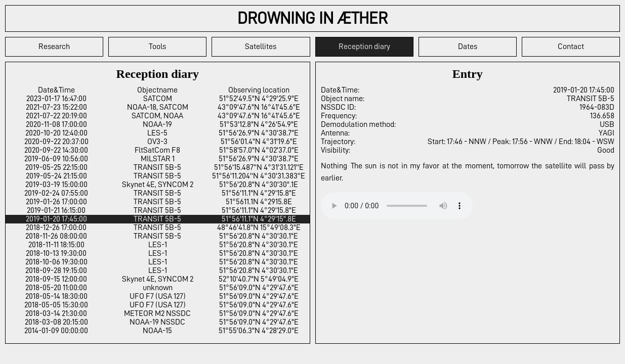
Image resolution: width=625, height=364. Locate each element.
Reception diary (364, 46)
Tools (157, 46)
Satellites (260, 46)
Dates (467, 46)
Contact (571, 46)
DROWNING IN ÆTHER (312, 18)
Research (54, 46)
